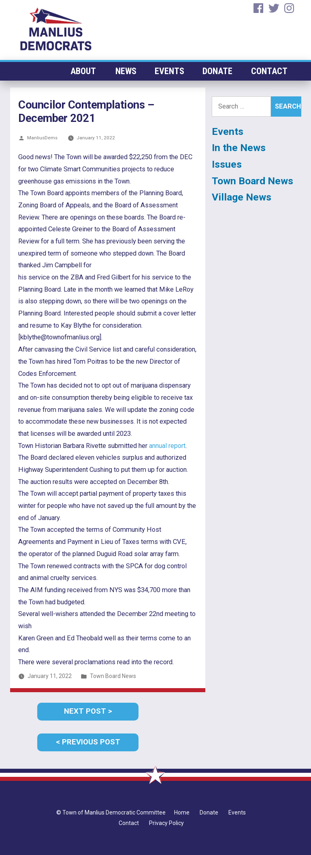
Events (170, 71)
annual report (167, 446)
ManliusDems (42, 138)
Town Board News (113, 676)
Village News (241, 197)
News (126, 71)
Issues (227, 164)
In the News (239, 148)
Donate (218, 71)
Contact (269, 71)
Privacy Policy (166, 823)
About (83, 71)
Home (182, 812)
